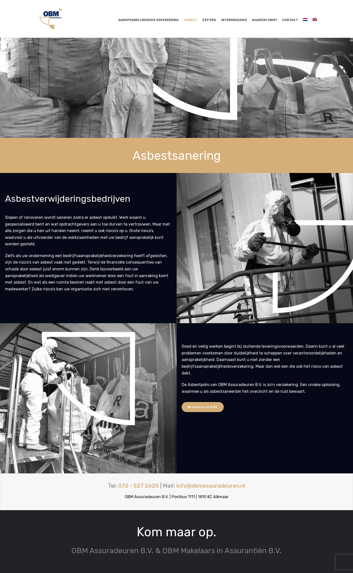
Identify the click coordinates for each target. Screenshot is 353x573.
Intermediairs (234, 20)
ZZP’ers (209, 20)
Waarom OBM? (264, 20)
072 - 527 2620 (138, 485)
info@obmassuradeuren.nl (210, 485)
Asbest (190, 20)
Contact (290, 20)
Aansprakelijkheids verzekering (148, 20)
